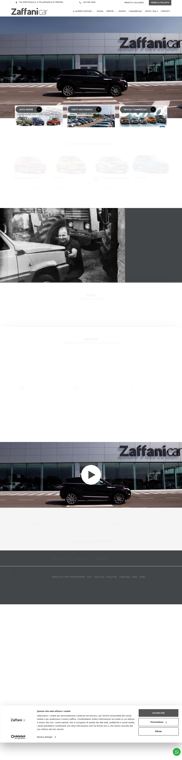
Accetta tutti (158, 730)
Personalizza (158, 739)
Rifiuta (158, 749)
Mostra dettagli (44, 754)
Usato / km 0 (151, 11)
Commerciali (135, 11)
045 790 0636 (89, 2)
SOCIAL (100, 11)
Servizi (111, 11)
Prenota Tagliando (134, 3)
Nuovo (122, 11)
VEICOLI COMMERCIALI (139, 109)
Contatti (165, 11)
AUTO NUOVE (30, 109)
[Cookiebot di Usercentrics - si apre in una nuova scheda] (18, 754)
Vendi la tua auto (160, 3)
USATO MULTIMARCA (86, 109)
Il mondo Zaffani (83, 11)
